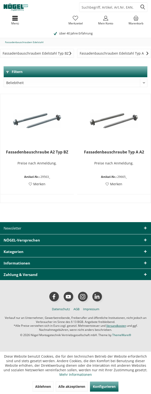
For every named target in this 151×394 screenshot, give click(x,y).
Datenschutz (61, 309)
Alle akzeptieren (71, 386)
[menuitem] (136, 20)
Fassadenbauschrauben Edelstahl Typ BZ (36, 53)
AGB (76, 309)
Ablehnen (43, 386)
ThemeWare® (121, 335)
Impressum (91, 309)
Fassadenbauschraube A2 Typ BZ (37, 152)
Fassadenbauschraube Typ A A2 (114, 152)
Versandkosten (116, 326)
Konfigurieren (104, 386)
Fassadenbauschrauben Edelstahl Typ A (112, 53)
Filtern (14, 71)
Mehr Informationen (75, 374)
